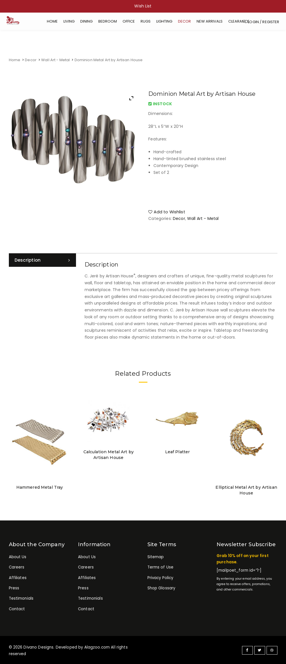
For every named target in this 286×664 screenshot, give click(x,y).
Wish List (142, 6)
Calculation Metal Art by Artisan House (108, 454)
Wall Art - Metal (55, 60)
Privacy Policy (160, 578)
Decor (31, 60)
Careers (17, 567)
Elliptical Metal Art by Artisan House (246, 489)
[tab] (42, 260)
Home (15, 60)
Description (28, 260)
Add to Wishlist (165, 211)
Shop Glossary (161, 588)
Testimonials (21, 599)
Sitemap (155, 556)
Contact (17, 610)
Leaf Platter (177, 451)
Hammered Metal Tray (40, 486)
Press (14, 588)
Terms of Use (160, 567)
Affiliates (18, 578)
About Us (18, 556)
